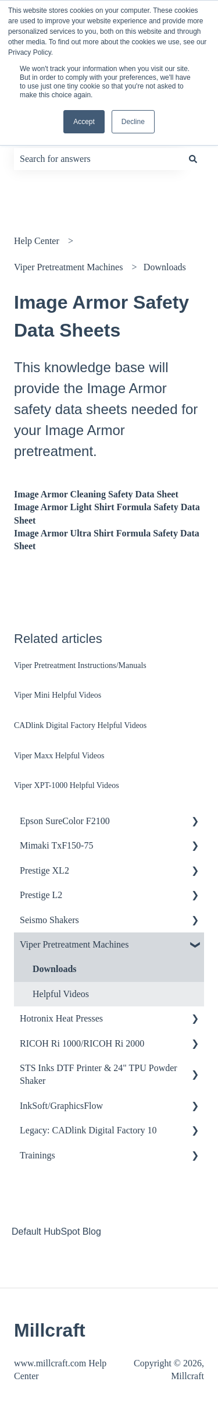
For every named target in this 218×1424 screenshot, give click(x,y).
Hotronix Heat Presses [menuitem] (61, 1018)
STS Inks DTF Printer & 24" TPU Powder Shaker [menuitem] (98, 1074)
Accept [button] (84, 122)
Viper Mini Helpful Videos (57, 695)
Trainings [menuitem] (37, 1155)
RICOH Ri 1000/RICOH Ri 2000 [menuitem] (82, 1043)
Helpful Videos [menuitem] (61, 994)
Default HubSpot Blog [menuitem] (56, 1231)
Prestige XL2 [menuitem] (44, 870)
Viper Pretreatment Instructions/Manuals (80, 665)
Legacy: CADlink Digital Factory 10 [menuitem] (88, 1130)
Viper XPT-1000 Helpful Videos (66, 785)
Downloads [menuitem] (55, 969)
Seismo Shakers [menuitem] (49, 920)
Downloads (165, 267)
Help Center (36, 241)
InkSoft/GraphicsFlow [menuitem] (61, 1106)
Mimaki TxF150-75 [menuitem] (56, 845)
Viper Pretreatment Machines (68, 267)
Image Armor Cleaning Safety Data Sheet (96, 494)
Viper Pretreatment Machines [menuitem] (74, 944)
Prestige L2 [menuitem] (41, 895)
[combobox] (98, 159)
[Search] (193, 159)
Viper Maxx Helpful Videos (59, 755)
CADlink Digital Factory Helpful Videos (80, 725)
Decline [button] (133, 122)
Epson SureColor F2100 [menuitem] (65, 821)
